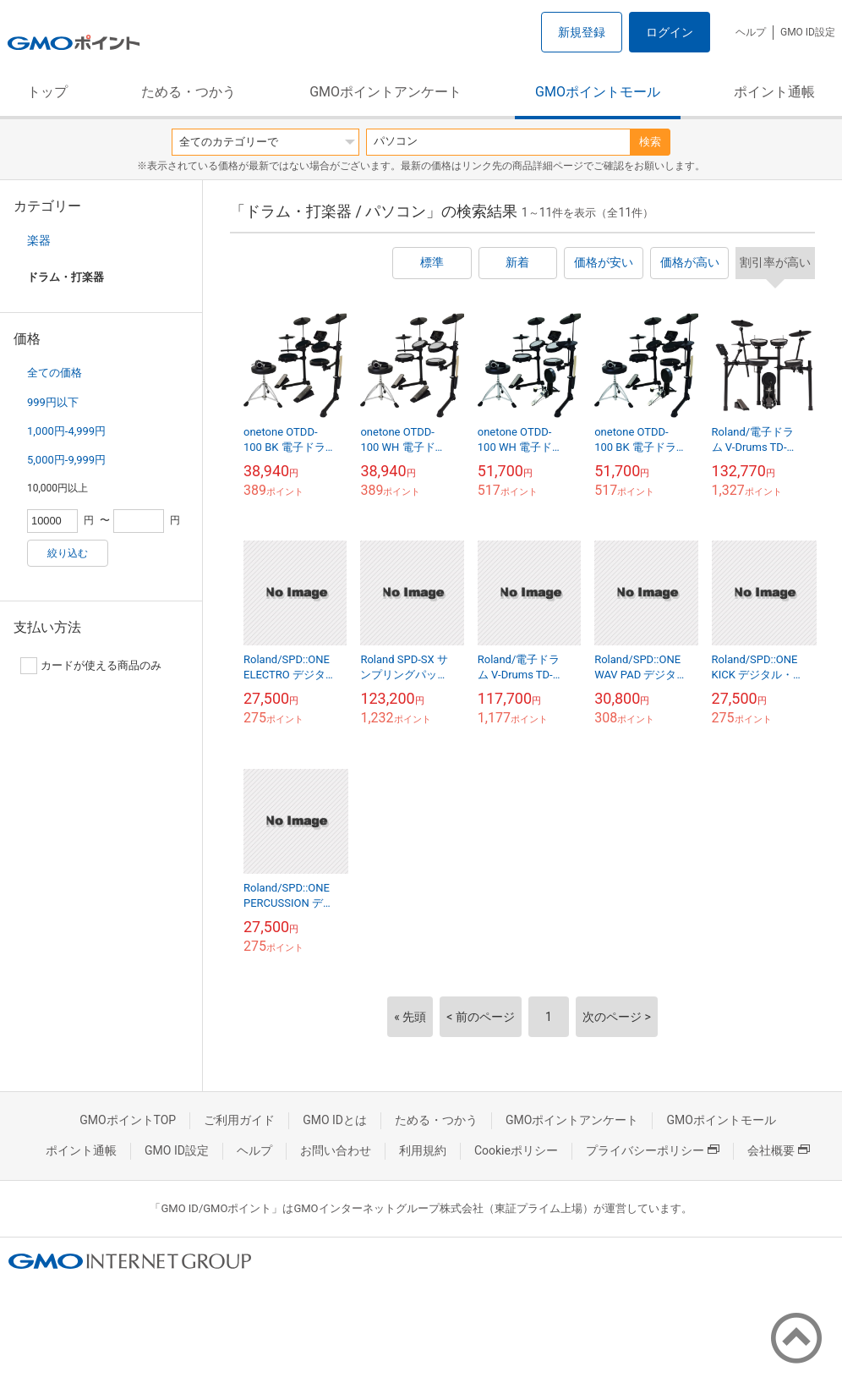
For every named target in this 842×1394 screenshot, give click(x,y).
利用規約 (422, 1150)
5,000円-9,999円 (66, 459)
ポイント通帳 (774, 92)
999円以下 (53, 402)
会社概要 (778, 1150)
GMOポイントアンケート (385, 92)
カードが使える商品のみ (90, 665)
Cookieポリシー (516, 1150)
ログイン (669, 32)
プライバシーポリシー (652, 1150)
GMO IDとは (335, 1120)
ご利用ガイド (239, 1120)
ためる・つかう (188, 92)
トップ (47, 92)
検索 (650, 141)
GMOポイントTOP (127, 1120)
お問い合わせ (335, 1150)
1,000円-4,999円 (66, 431)
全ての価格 (54, 372)
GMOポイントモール (597, 92)
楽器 (39, 240)
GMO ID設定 (807, 32)
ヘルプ (750, 32)
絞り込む (67, 553)
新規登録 (581, 32)
